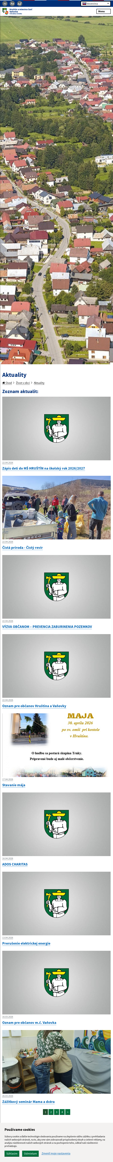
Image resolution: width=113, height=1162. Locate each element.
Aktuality (39, 383)
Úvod (7, 383)
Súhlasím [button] (11, 1153)
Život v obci (23, 383)
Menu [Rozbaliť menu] (103, 11)
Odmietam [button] (30, 1153)
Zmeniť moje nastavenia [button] (56, 1153)
